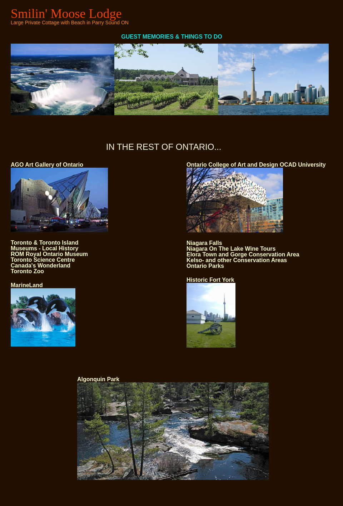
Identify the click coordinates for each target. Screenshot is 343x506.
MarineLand (27, 285)
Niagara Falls (204, 243)
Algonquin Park (98, 379)
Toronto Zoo (27, 271)
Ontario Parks (205, 266)
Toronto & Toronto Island (45, 243)
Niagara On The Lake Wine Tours (231, 249)
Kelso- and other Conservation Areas (237, 260)
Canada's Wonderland (40, 265)
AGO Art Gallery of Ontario (47, 165)
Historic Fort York (210, 280)
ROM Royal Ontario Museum (49, 254)
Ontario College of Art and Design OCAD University (256, 165)
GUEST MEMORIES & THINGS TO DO (117, 37)
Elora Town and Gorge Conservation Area (243, 254)
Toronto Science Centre (43, 260)
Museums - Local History (44, 248)
